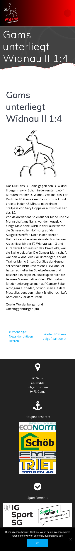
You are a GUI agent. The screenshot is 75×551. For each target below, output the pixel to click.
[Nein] (70, 539)
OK (37, 543)
